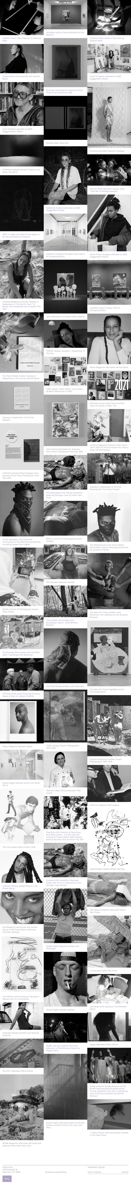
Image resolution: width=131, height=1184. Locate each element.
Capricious (43, 584)
